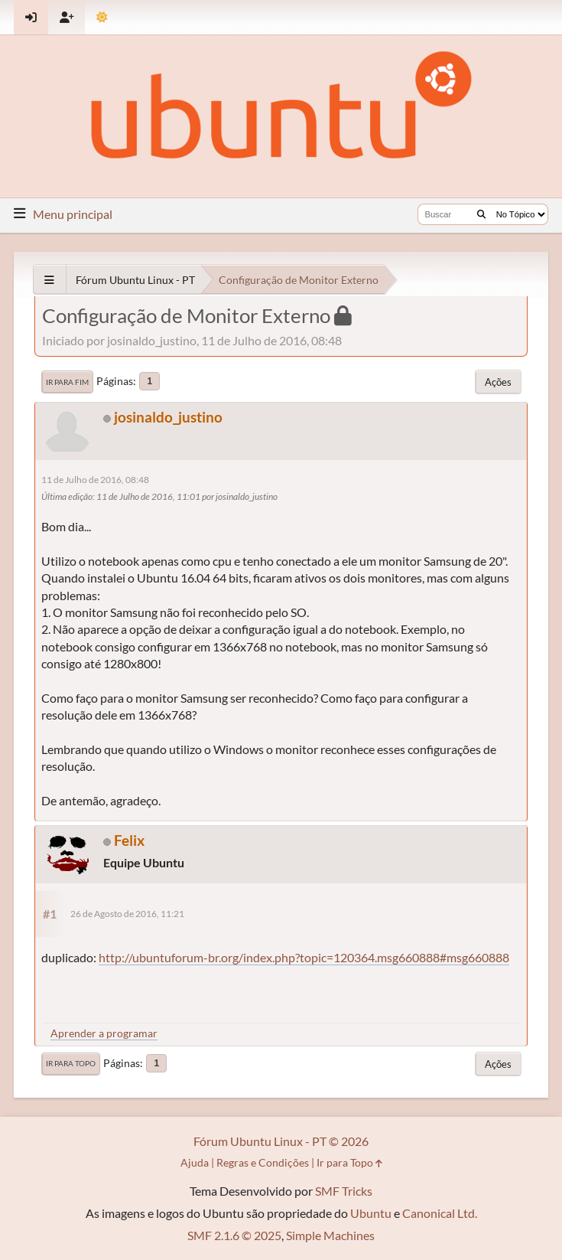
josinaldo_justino (168, 417)
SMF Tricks (343, 1190)
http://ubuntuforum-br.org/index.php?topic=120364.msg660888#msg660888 (304, 957)
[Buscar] (481, 214)
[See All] (49, 279)
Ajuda (194, 1162)
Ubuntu (370, 1213)
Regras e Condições (262, 1162)
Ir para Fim (67, 382)
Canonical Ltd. (439, 1213)
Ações (498, 382)
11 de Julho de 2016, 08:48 (95, 480)
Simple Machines (330, 1235)
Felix (129, 840)
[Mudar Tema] (102, 17)
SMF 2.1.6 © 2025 (234, 1235)
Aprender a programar (104, 1033)
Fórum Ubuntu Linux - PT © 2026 (281, 1141)
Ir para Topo (71, 1063)
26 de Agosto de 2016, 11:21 (127, 914)
